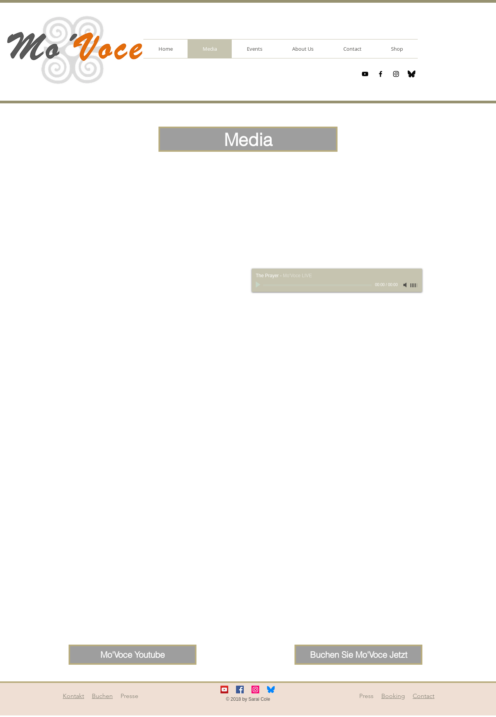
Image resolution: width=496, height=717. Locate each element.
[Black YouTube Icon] (365, 74)
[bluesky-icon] (411, 74)
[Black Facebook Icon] (380, 74)
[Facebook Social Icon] (240, 689)
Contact (423, 696)
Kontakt (73, 696)
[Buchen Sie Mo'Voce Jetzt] (358, 655)
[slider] (414, 285)
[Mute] (406, 285)
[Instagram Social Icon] (255, 689)
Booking (393, 696)
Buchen (102, 696)
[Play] (259, 285)
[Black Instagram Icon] (396, 74)
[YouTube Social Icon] (224, 689)
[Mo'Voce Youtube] (132, 655)
